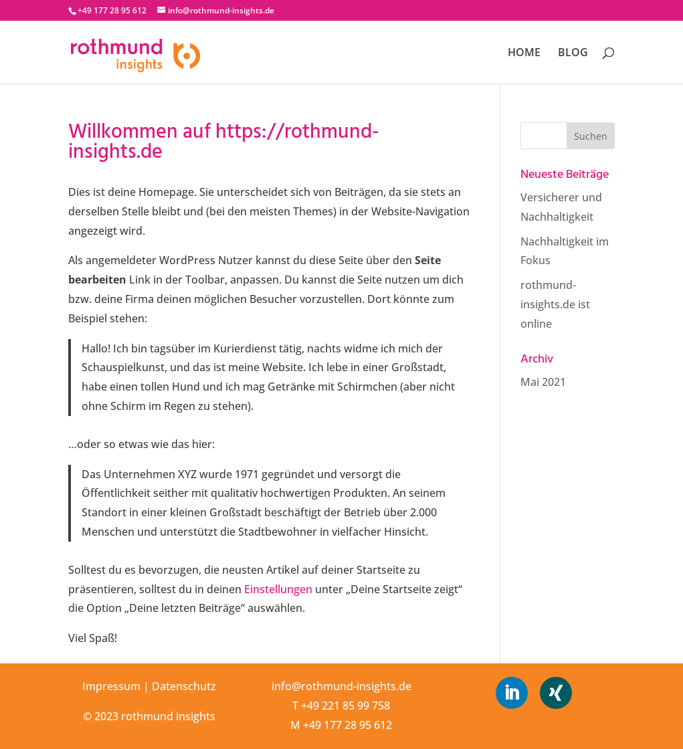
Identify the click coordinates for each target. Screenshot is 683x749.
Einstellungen (278, 589)
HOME (524, 53)
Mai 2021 (543, 381)
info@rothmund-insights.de (341, 686)
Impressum (111, 686)
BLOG (573, 53)
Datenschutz (184, 686)
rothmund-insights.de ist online (555, 304)
